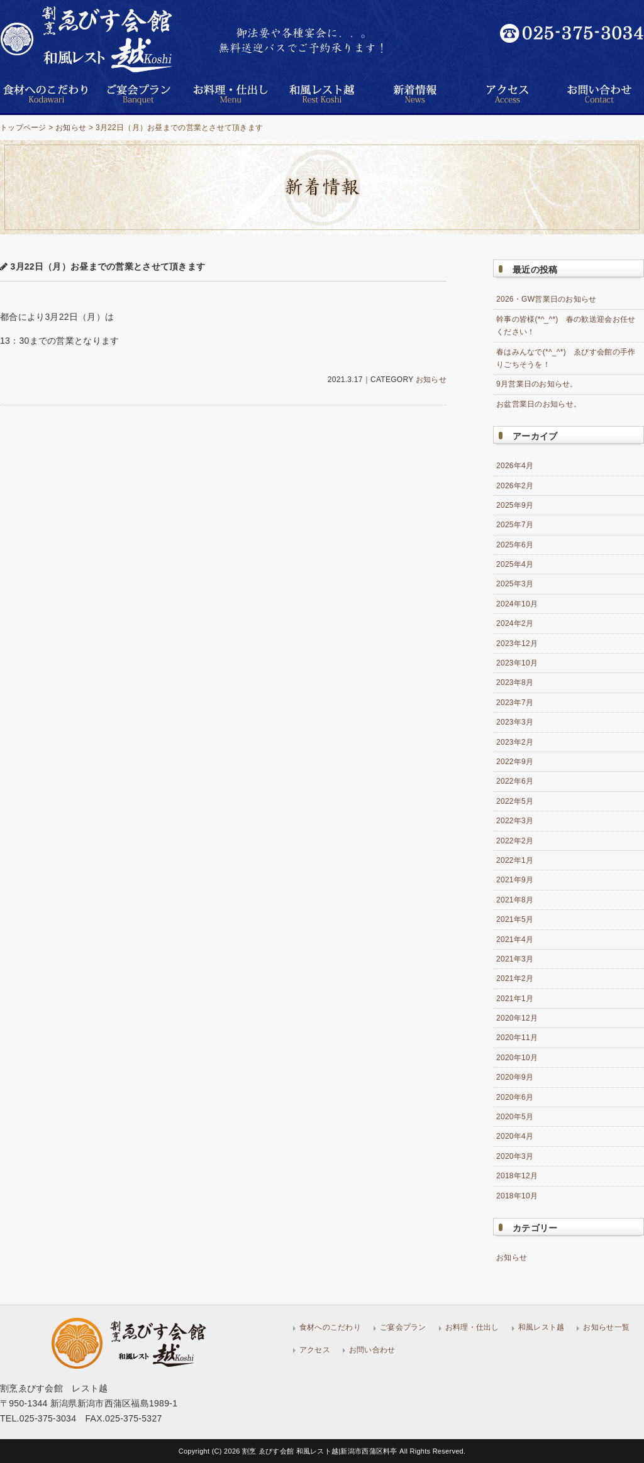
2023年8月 (514, 682)
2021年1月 (514, 998)
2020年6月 (514, 1097)
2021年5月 (514, 919)
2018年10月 (517, 1196)
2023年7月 (514, 702)
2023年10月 (517, 663)
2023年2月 (514, 742)
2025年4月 (514, 564)
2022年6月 (514, 781)
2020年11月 (517, 1037)
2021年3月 (514, 959)
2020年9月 (514, 1077)
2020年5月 (514, 1116)
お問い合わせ (372, 1349)
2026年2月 (514, 485)
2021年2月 (514, 978)
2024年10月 (517, 604)
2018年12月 (517, 1175)
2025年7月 (514, 524)
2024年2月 (514, 623)
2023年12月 (517, 643)
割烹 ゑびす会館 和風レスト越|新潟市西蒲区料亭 (320, 1451)
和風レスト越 (541, 1327)
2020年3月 (514, 1156)
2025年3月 (514, 583)
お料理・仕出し (472, 1327)
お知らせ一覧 (606, 1327)
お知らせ (70, 127)
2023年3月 (514, 722)
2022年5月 (514, 801)
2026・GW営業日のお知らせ (546, 299)
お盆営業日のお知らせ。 (538, 404)
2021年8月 (514, 900)
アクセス (314, 1349)
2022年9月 (514, 761)
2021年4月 (514, 939)
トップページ (23, 127)
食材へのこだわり (330, 1327)
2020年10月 (517, 1057)
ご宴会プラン (403, 1327)
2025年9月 (514, 505)
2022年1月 (514, 860)
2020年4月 (514, 1136)
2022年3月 (514, 820)
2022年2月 (514, 840)
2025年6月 (514, 544)
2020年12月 (517, 1018)
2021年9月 (514, 879)
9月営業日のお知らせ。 (537, 384)
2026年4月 (514, 465)
